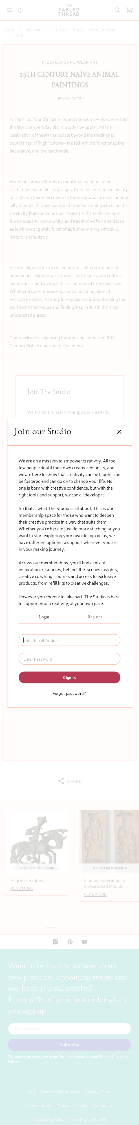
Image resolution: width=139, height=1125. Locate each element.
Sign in (69, 677)
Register (94, 617)
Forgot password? (69, 692)
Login (44, 617)
